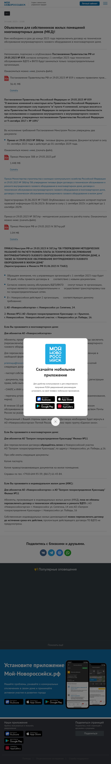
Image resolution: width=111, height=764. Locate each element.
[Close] (55, 421)
